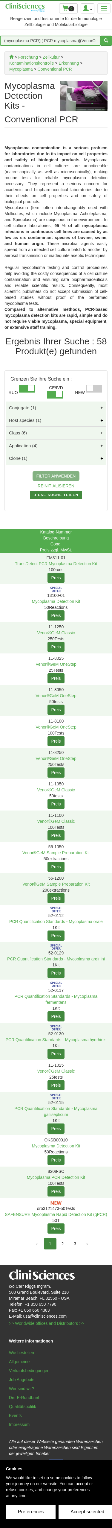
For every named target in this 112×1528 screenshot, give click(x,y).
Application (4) (23, 445)
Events (15, 1415)
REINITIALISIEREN (56, 486)
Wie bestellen (21, 1352)
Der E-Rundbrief (24, 1397)
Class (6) (18, 432)
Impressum (19, 1424)
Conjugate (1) (22, 407)
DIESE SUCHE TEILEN (56, 496)
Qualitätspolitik (22, 1406)
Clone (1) (18, 458)
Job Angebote (22, 1379)
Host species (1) (25, 420)
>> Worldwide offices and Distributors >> (46, 1323)
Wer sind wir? (21, 1388)
